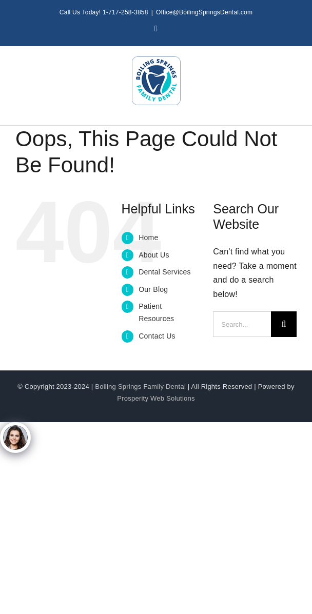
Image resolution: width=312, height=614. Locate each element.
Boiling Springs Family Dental (140, 386)
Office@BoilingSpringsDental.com (204, 12)
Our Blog (153, 289)
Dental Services (165, 272)
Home (148, 237)
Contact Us (157, 336)
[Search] (284, 324)
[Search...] (242, 324)
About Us (154, 255)
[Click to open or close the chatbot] (15, 437)
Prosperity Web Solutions (155, 398)
